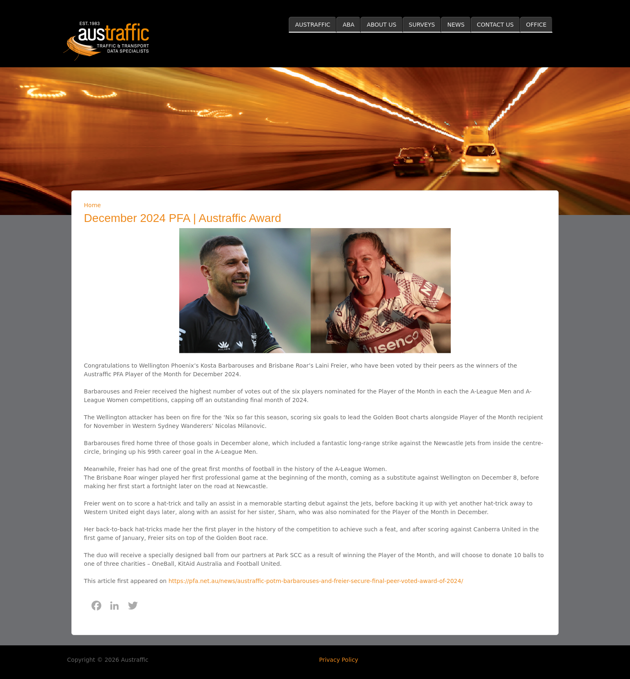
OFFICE (536, 24)
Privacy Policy (338, 659)
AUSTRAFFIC (312, 24)
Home (92, 205)
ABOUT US (381, 24)
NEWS (455, 24)
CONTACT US (495, 24)
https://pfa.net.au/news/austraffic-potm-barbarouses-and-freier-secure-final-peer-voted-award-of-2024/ (316, 581)
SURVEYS (422, 24)
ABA (348, 24)
